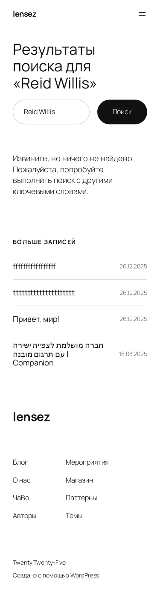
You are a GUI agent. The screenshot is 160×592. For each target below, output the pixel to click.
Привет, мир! (36, 319)
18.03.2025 (133, 354)
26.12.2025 (133, 266)
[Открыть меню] (142, 14)
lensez (24, 14)
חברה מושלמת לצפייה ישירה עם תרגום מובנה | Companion (58, 354)
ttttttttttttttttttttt (44, 292)
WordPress (84, 575)
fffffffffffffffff (34, 266)
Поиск (122, 111)
